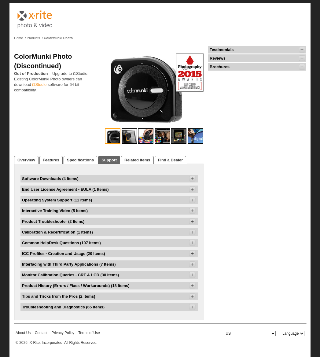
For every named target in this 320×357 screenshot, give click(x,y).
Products (33, 38)
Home (18, 38)
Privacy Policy (62, 333)
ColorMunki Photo (58, 38)
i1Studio (39, 84)
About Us (23, 333)
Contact (41, 333)
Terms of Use (89, 333)
